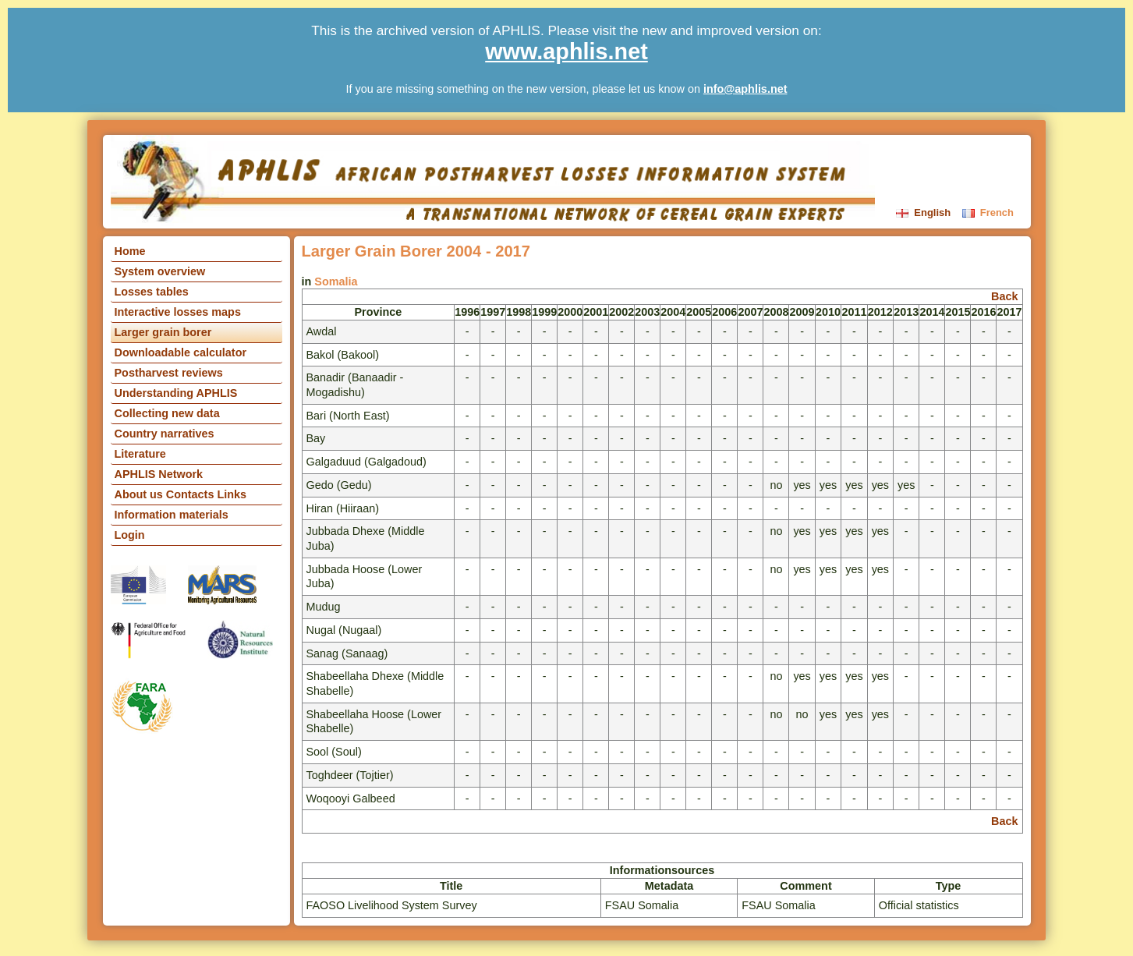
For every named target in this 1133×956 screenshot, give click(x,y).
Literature (140, 454)
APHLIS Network (159, 474)
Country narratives (164, 433)
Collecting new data (167, 413)
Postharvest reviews (169, 372)
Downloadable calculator (181, 352)
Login (130, 535)
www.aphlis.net (566, 51)
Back (1004, 296)
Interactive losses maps (178, 312)
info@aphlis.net (745, 89)
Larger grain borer (163, 332)
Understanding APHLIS (176, 393)
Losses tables (152, 291)
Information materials (171, 514)
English (925, 212)
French (988, 212)
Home (130, 251)
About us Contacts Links (181, 494)
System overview (160, 271)
